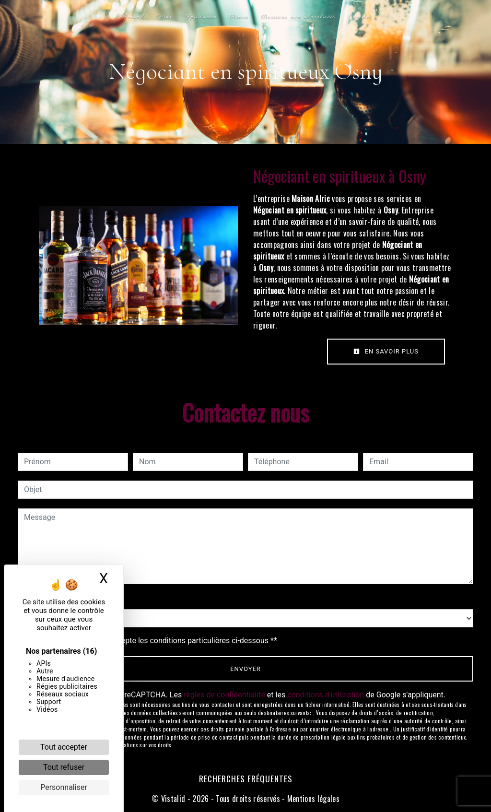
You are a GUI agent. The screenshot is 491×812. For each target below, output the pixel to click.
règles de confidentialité (224, 694)
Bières (238, 17)
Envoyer (245, 668)
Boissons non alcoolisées (298, 17)
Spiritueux (201, 17)
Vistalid (173, 798)
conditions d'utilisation (325, 694)
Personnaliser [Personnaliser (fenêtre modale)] (63, 787)
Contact (360, 17)
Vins (164, 17)
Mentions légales (312, 798)
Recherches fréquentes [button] (245, 778)
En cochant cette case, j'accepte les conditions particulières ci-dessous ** (152, 640)
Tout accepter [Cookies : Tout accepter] (63, 747)
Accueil (131, 17)
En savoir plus (386, 351)
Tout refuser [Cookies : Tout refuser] (63, 767)
